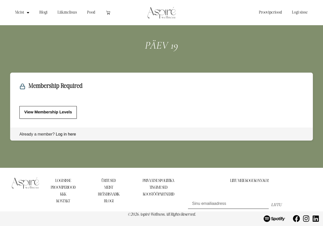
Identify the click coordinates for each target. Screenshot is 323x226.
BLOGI (108, 201)
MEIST (108, 187)
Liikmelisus (67, 12)
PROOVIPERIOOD (63, 187)
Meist (22, 12)
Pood (91, 12)
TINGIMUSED (158, 187)
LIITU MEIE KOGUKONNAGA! (249, 181)
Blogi (43, 12)
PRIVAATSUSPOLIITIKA (158, 181)
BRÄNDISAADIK (108, 194)
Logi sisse (300, 12)
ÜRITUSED (108, 181)
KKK (63, 194)
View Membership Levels (48, 112)
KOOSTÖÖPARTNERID (158, 194)
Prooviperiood (270, 12)
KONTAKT (63, 201)
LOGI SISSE (63, 181)
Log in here (66, 134)
